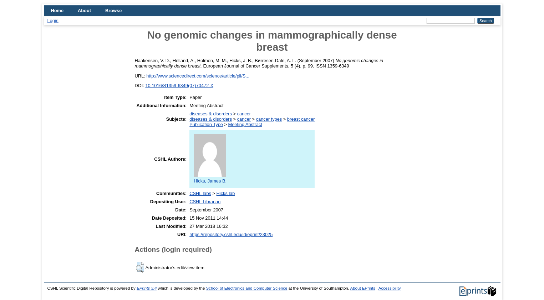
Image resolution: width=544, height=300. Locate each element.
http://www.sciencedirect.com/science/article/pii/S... (197, 76)
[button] (140, 267)
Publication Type (206, 124)
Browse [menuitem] (113, 10)
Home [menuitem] (57, 10)
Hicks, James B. (210, 178)
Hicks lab (226, 193)
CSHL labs (200, 193)
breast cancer (301, 119)
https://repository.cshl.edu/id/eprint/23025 (231, 234)
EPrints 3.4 (147, 288)
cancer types (269, 119)
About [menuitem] (84, 10)
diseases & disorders (210, 113)
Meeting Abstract (245, 124)
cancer (244, 113)
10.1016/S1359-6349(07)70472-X (179, 85)
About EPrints (362, 288)
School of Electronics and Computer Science (247, 288)
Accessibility (389, 288)
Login (53, 20)
